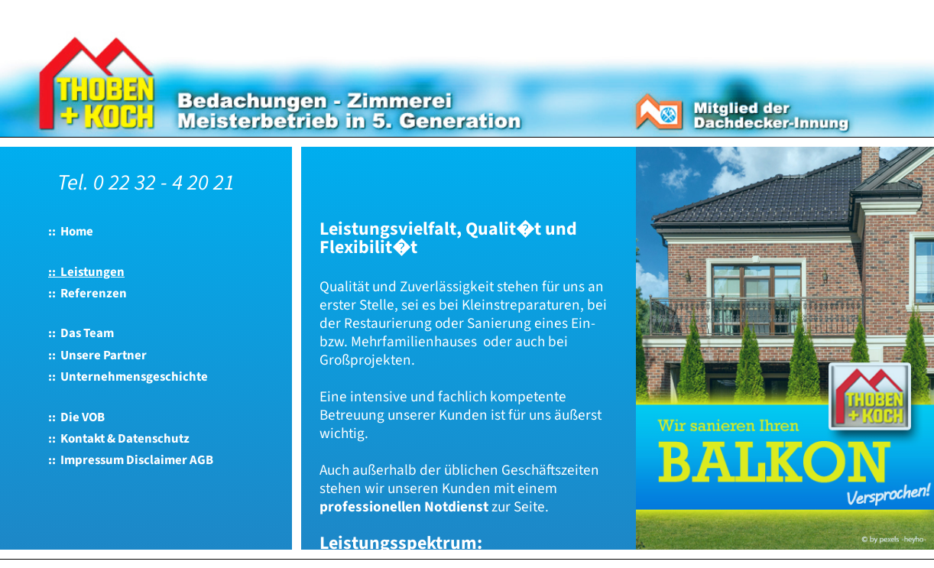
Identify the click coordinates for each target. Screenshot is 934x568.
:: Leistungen (86, 272)
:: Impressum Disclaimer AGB (130, 460)
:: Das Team (81, 333)
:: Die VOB (76, 417)
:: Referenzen (87, 293)
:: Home (70, 231)
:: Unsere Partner (97, 355)
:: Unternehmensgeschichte (128, 377)
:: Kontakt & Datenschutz (119, 439)
